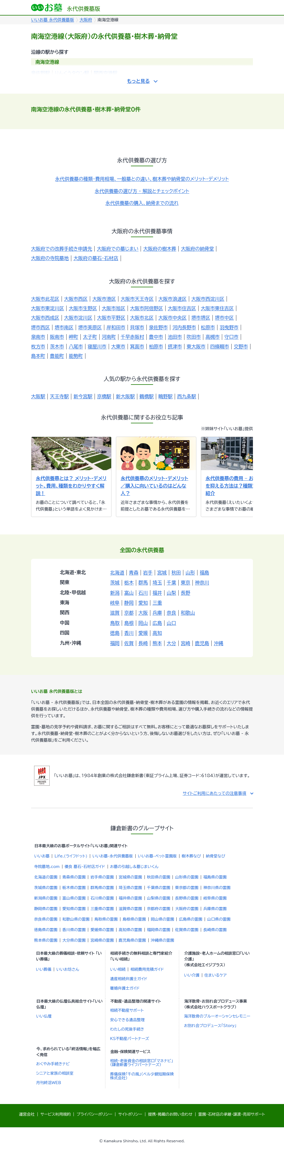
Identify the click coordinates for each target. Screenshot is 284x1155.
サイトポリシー (130, 1114)
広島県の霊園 (190, 919)
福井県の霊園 (130, 898)
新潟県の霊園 (45, 898)
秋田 (176, 572)
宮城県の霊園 (130, 877)
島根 (129, 623)
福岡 (115, 643)
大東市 (118, 346)
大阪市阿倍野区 (146, 308)
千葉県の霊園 (158, 888)
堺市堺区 (200, 317)
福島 (204, 572)
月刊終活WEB (48, 1083)
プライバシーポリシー (94, 1114)
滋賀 (115, 612)
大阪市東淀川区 (47, 308)
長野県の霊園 (186, 898)
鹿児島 (202, 643)
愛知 (143, 602)
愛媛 (143, 633)
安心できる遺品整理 (127, 1020)
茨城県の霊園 (45, 888)
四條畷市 (219, 346)
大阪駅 (38, 396)
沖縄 (218, 643)
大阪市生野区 (83, 308)
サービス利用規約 (55, 1114)
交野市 (241, 346)
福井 (157, 592)
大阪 (143, 612)
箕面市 (137, 346)
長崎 (143, 643)
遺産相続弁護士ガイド (129, 979)
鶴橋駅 (147, 396)
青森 (133, 572)
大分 (171, 643)
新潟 (115, 592)
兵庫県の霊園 (215, 909)
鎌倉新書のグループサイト (142, 828)
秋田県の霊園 (158, 877)
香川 (129, 633)
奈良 (171, 612)
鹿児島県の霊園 (132, 940)
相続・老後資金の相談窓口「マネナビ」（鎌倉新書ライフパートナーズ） (141, 1063)
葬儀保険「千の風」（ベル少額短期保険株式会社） (142, 1076)
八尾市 (76, 346)
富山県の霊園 (74, 898)
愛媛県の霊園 (102, 930)
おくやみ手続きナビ (53, 1064)
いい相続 (118, 969)
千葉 (171, 582)
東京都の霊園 (186, 888)
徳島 (115, 633)
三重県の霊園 (102, 909)
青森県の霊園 (74, 877)
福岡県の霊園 (158, 930)
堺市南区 (64, 327)
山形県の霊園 (186, 877)
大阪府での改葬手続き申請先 (61, 248)
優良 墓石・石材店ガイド (85, 867)
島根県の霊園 (134, 919)
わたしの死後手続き (127, 1029)
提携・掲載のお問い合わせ (170, 1114)
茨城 (115, 582)
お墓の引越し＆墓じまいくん (134, 867)
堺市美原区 (90, 327)
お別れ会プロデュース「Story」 (210, 1026)
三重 (157, 602)
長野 (185, 592)
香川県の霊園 (74, 930)
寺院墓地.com (47, 867)
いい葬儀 (43, 969)
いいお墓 (42, 856)
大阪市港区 (104, 298)
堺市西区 (40, 327)
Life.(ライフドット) (70, 856)
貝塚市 (137, 327)
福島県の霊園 (215, 877)
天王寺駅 (59, 396)
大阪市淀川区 (78, 317)
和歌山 (188, 612)
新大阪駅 (125, 396)
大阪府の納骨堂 (197, 248)
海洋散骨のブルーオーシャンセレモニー (217, 1016)
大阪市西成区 (45, 317)
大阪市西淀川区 (207, 298)
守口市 (231, 336)
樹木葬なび (191, 856)
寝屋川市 (97, 346)
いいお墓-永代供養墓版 (112, 856)
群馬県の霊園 (102, 888)
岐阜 (115, 602)
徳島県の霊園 (45, 930)
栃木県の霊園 (74, 888)
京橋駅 (104, 396)
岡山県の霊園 (162, 919)
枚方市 (38, 346)
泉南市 (38, 336)
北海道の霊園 (45, 877)
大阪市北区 (142, 317)
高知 (157, 633)
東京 (185, 582)
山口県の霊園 (218, 919)
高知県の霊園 (130, 930)
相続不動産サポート (127, 1010)
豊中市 (156, 336)
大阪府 (86, 20)
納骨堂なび (215, 856)
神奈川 (202, 582)
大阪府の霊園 (186, 909)
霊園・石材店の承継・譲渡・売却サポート (231, 1114)
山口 (171, 623)
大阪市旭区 (113, 308)
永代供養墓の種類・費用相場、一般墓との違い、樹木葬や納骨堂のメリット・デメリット (142, 178)
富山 (129, 592)
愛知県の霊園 (74, 909)
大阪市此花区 (45, 298)
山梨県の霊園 (158, 898)
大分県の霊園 (74, 940)
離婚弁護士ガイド (125, 988)
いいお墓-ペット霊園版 (157, 856)
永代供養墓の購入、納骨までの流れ (142, 203)
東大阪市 (196, 346)
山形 (190, 572)
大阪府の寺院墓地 (50, 258)
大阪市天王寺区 (137, 298)
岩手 (148, 572)
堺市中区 (224, 317)
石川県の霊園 (102, 898)
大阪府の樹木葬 (159, 248)
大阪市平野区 (111, 317)
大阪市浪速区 (172, 298)
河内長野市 (184, 327)
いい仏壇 (44, 1016)
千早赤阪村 (132, 336)
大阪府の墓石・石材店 (95, 258)
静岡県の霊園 (45, 909)
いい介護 (191, 975)
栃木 (129, 582)
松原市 (208, 327)
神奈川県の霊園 (216, 888)
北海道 (117, 572)
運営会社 (27, 1114)
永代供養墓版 (65, 7)
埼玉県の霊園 (130, 888)
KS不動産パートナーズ (129, 1039)
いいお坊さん (67, 969)
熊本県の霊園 (45, 940)
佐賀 (129, 643)
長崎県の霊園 (215, 930)
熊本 (157, 643)
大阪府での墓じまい (117, 248)
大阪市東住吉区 (217, 308)
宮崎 (185, 643)
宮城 (162, 572)
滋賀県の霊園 (130, 909)
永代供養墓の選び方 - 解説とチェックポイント (142, 191)
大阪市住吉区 (182, 308)
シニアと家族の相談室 (54, 1073)
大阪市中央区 (172, 317)
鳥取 (115, 623)
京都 (129, 612)
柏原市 (156, 346)
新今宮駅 (82, 396)
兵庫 (157, 612)
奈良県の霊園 (45, 919)
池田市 (175, 336)
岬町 (73, 336)
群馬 (143, 582)
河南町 (109, 336)
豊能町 (57, 356)
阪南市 (57, 336)
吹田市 (194, 336)
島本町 (38, 356)
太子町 (90, 336)
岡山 (143, 623)
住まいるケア (215, 975)
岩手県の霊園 (102, 877)
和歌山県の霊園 (76, 919)
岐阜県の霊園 (215, 898)
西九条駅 (186, 396)
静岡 (129, 602)
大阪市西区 (76, 298)
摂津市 (175, 346)
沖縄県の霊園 (162, 940)
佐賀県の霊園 (186, 930)
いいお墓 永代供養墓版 (52, 20)
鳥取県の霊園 (106, 919)
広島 (157, 623)
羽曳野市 (229, 327)
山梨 (171, 592)
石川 (143, 592)
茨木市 (57, 346)
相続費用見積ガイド (147, 969)
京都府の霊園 (158, 909)
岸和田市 (115, 327)
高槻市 (213, 336)
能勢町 (76, 356)
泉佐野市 (158, 327)
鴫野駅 (165, 396)
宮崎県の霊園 (102, 940)
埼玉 (157, 582)
